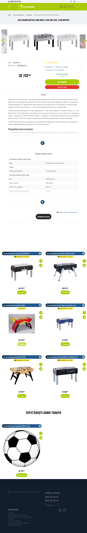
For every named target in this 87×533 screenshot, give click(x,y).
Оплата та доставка (15, 521)
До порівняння (59, 70)
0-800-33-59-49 (14, 1)
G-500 (52, 99)
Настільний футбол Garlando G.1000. (14, 305)
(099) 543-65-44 (52, 500)
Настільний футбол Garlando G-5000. (14, 357)
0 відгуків (49, 67)
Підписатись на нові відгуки (67, 212)
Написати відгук (62, 67)
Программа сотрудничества (17, 515)
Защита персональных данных (18, 523)
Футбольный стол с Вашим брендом (20, 517)
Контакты (11, 513)
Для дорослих (29, 15)
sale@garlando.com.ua (52, 505)
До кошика (62, 82)
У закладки (48, 70)
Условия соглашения (15, 525)
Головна (9, 15)
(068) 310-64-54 (51, 496)
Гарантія (11, 519)
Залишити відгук (43, 216)
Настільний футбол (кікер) (18, 15)
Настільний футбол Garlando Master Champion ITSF (62, 357)
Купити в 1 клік (62, 87)
